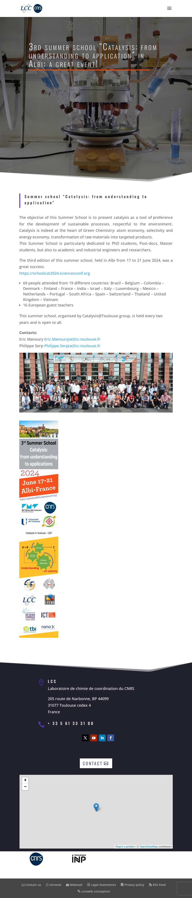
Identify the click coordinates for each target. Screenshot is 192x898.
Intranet (53, 885)
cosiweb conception (93, 891)
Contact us (31, 885)
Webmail (74, 885)
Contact (93, 763)
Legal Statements (101, 885)
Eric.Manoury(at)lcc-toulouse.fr (71, 333)
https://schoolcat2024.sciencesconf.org (56, 280)
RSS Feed (157, 885)
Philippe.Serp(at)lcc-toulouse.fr (71, 339)
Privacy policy (132, 885)
